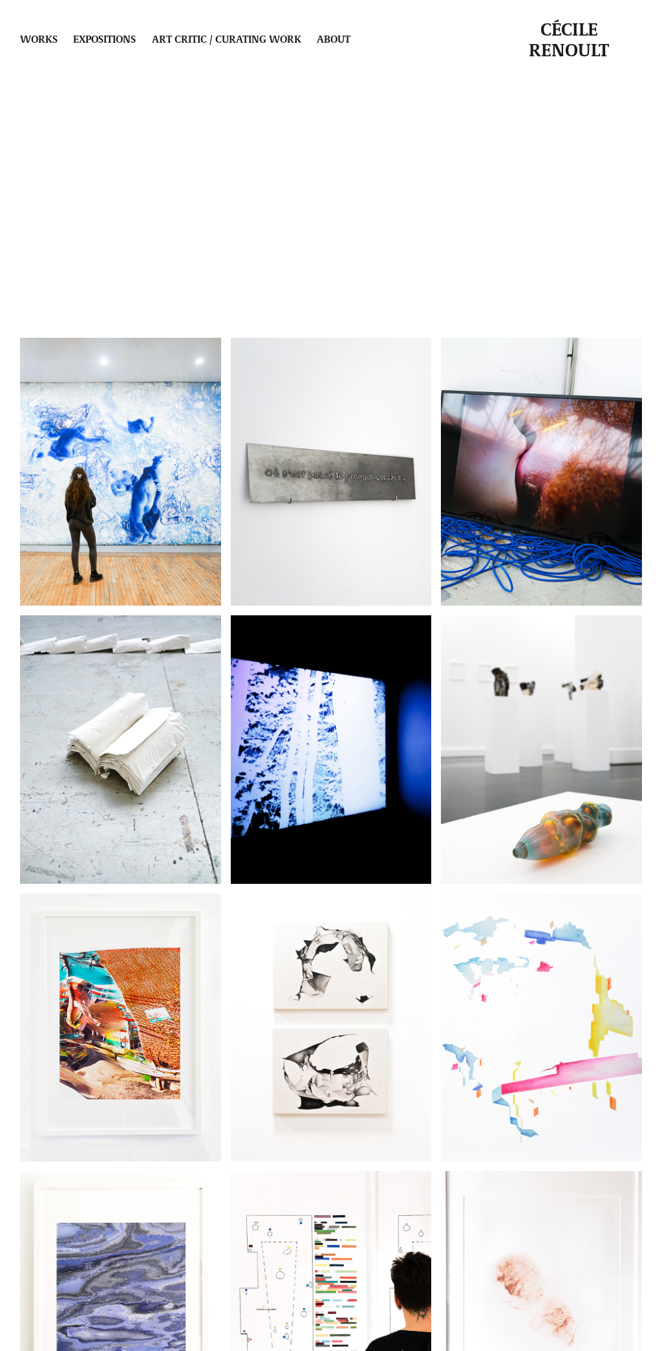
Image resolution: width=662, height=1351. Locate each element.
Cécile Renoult (569, 39)
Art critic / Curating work (226, 38)
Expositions (104, 38)
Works (39, 38)
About (333, 38)
